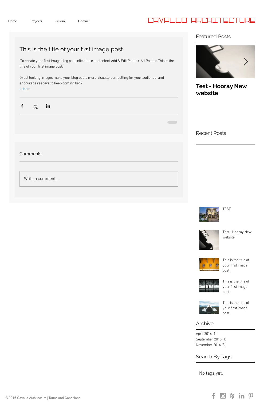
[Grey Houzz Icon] (232, 396)
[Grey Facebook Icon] (214, 396)
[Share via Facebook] (22, 106)
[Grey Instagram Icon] (223, 396)
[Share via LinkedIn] (48, 106)
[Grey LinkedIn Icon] (242, 396)
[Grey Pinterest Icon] (251, 396)
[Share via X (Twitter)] (35, 106)
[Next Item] (246, 62)
